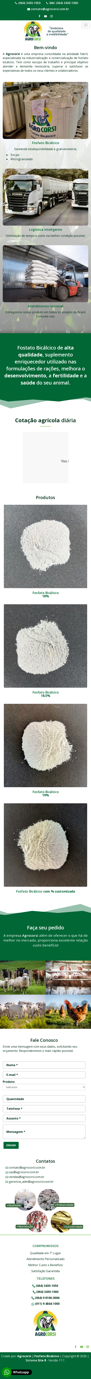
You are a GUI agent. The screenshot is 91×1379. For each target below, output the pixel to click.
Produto (9, 1082)
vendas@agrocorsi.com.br (24, 1177)
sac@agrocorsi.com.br (22, 1172)
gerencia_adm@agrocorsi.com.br (29, 1182)
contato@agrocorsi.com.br (50, 9)
